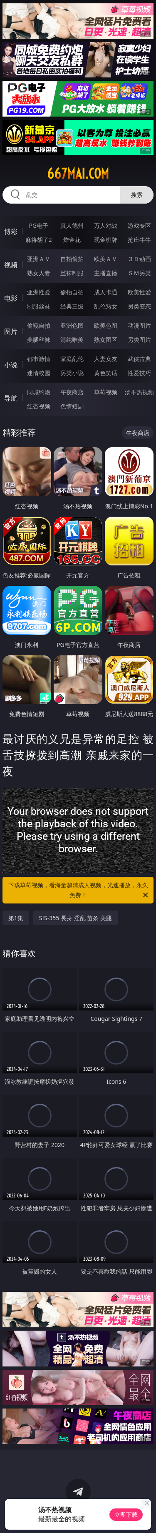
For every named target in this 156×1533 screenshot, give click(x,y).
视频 (10, 264)
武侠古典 (139, 359)
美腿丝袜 (38, 339)
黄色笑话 (105, 373)
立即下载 (126, 1514)
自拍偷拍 (72, 259)
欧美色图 (105, 325)
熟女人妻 (38, 273)
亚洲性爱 (38, 292)
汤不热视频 (139, 392)
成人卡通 (105, 292)
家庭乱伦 (72, 359)
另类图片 (139, 339)
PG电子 (38, 225)
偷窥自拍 (38, 325)
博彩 (10, 231)
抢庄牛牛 (139, 240)
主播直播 (105, 273)
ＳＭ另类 (139, 273)
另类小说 (72, 373)
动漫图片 (139, 325)
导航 (10, 398)
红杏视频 (38, 406)
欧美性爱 (139, 292)
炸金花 (72, 240)
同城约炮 (38, 392)
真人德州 (72, 225)
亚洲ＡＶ (38, 259)
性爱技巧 (139, 373)
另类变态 (139, 306)
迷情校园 (38, 373)
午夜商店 (72, 392)
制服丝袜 (38, 306)
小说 (10, 364)
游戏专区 (139, 225)
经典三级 (72, 306)
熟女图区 (105, 339)
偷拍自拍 (72, 292)
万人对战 (105, 225)
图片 (10, 331)
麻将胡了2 (38, 240)
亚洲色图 (72, 325)
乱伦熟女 (105, 306)
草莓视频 (105, 392)
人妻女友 (105, 359)
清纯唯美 (72, 339)
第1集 (15, 918)
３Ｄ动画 (139, 259)
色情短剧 (72, 406)
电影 (10, 298)
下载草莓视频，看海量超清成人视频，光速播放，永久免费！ (79, 890)
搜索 (137, 195)
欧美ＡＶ (105, 259)
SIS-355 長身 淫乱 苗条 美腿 (75, 918)
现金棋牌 (105, 240)
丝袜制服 (72, 273)
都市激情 (38, 359)
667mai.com (78, 173)
